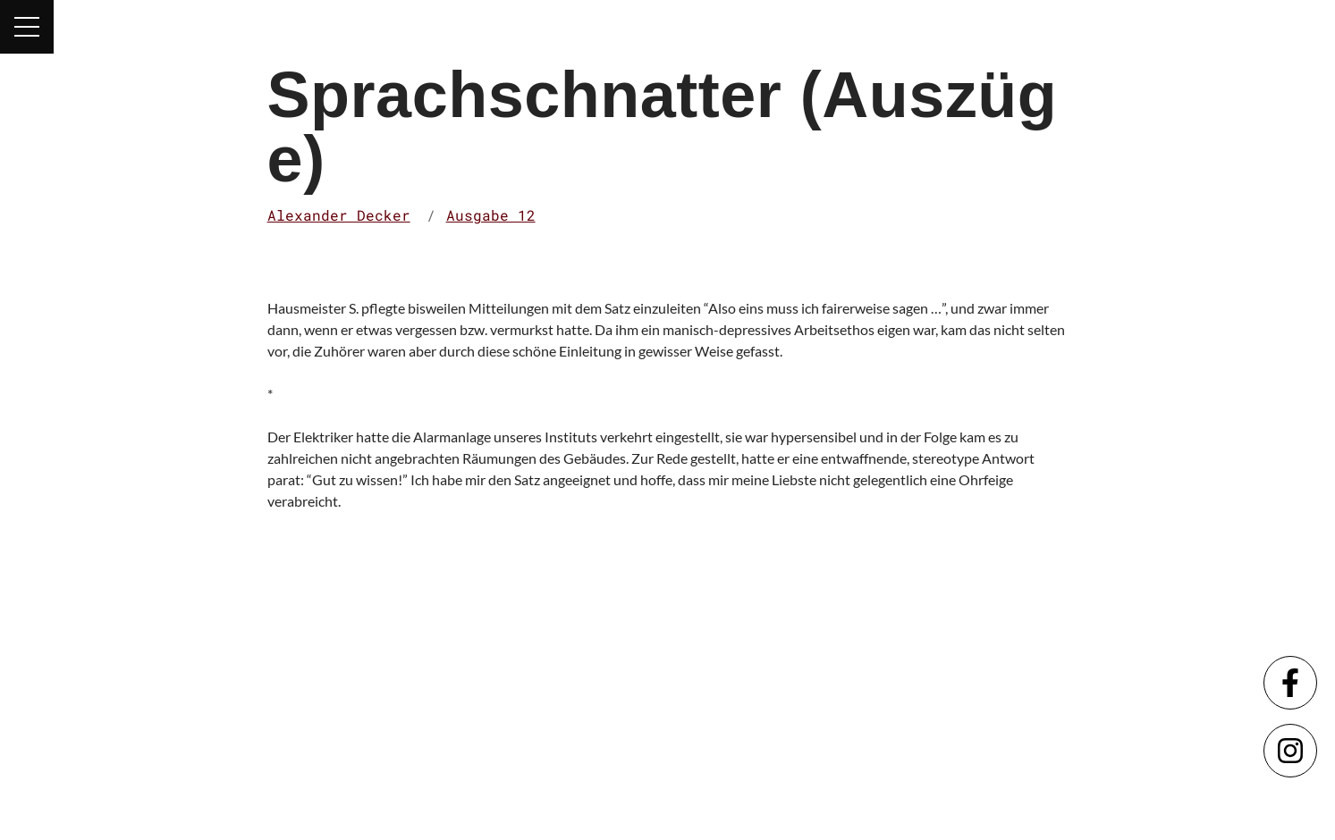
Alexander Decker (338, 215)
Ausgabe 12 (491, 215)
